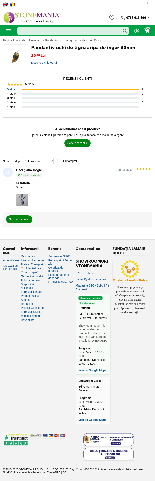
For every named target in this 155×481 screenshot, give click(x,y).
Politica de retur (31, 280)
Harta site (27, 303)
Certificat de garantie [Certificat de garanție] (55, 269)
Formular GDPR (31, 311)
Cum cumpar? (30, 272)
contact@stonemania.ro (91, 279)
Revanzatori (28, 320)
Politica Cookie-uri (32, 307)
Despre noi (28, 256)
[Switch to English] (5, 4)
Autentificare (11, 260)
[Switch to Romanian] (12, 4)
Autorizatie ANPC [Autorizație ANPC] (59, 256)
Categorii (9, 31)
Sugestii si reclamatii (27, 286)
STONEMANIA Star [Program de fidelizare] (60, 282)
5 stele (11, 89)
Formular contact (31, 291)
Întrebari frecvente (32, 260)
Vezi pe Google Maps (92, 370)
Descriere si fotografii (44, 62)
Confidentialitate (31, 268)
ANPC (57, 472)
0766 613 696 (136, 17)
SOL (65, 472)
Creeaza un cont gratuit (10, 267)
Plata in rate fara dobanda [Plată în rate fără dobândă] (58, 276)
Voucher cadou (30, 316)
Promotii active (30, 295)
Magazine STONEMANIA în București (93, 287)
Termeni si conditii (32, 276)
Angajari (26, 299)
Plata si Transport (32, 264)
